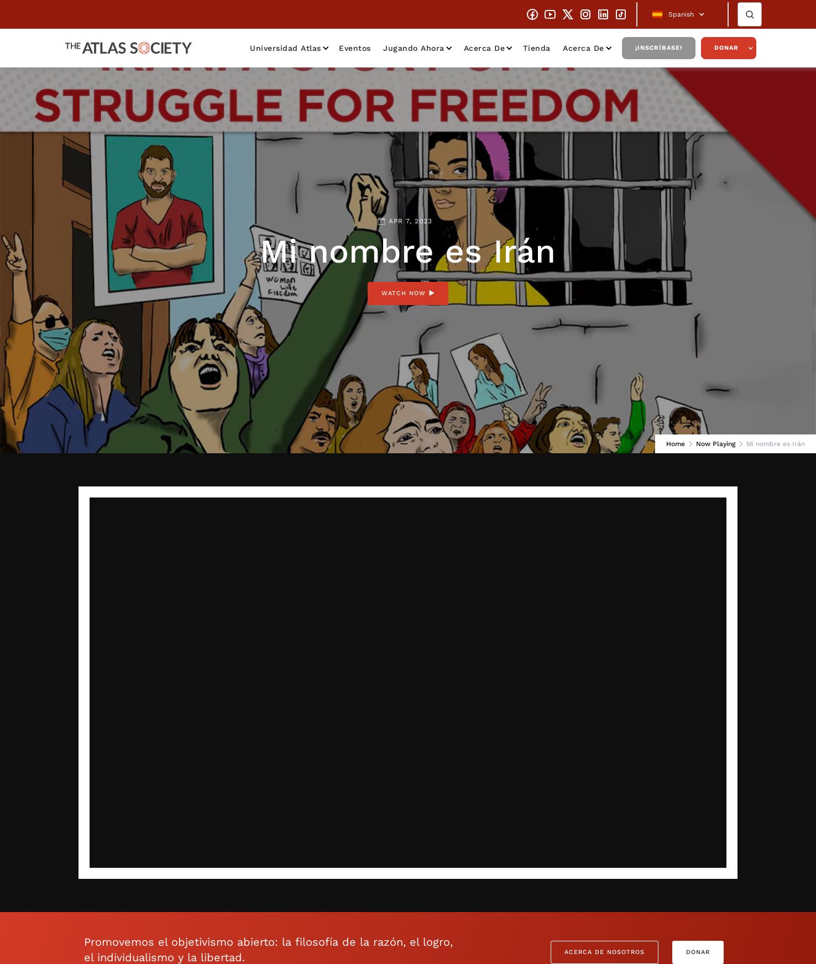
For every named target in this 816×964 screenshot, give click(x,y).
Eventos (355, 48)
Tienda (537, 48)
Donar (726, 47)
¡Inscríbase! (658, 47)
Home (675, 444)
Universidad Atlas (285, 48)
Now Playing (715, 444)
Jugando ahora (413, 48)
